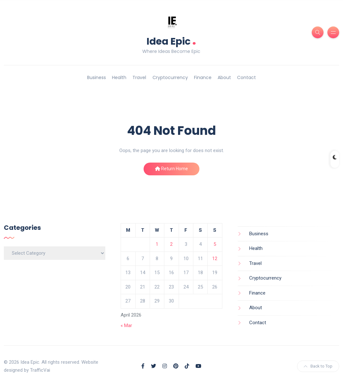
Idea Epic (171, 40)
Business (96, 77)
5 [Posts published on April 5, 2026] (214, 244)
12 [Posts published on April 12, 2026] (214, 258)
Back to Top (318, 366)
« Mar (126, 325)
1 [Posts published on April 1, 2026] (157, 244)
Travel (139, 77)
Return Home (171, 168)
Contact (246, 77)
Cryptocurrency (170, 77)
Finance (203, 77)
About (224, 77)
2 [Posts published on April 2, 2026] (171, 244)
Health (119, 77)
